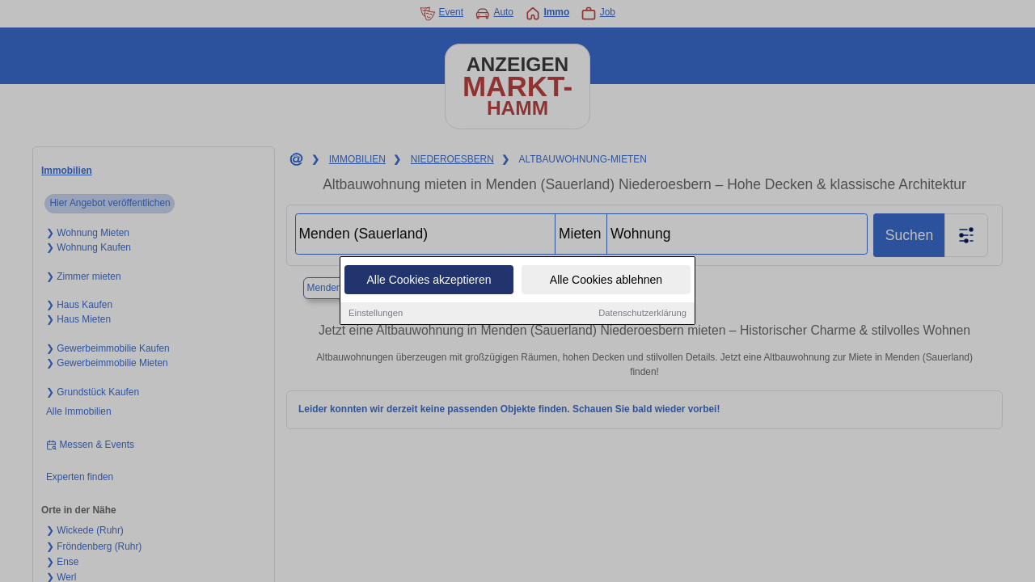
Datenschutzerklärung (642, 314)
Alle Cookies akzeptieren (428, 281)
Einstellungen (376, 314)
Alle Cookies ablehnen (606, 281)
